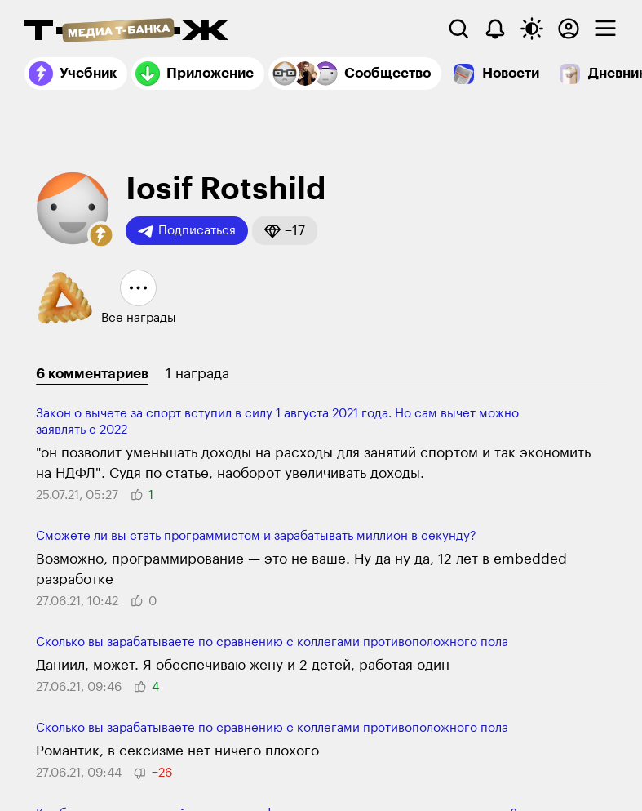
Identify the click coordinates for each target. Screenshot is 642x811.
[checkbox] (605, 28)
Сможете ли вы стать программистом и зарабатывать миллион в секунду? (256, 536)
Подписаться (187, 231)
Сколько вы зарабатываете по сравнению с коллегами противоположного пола (272, 642)
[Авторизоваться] (568, 28)
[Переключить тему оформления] (532, 28)
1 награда (197, 374)
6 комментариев (92, 374)
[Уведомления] (495, 28)
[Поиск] (458, 28)
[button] (101, 235)
